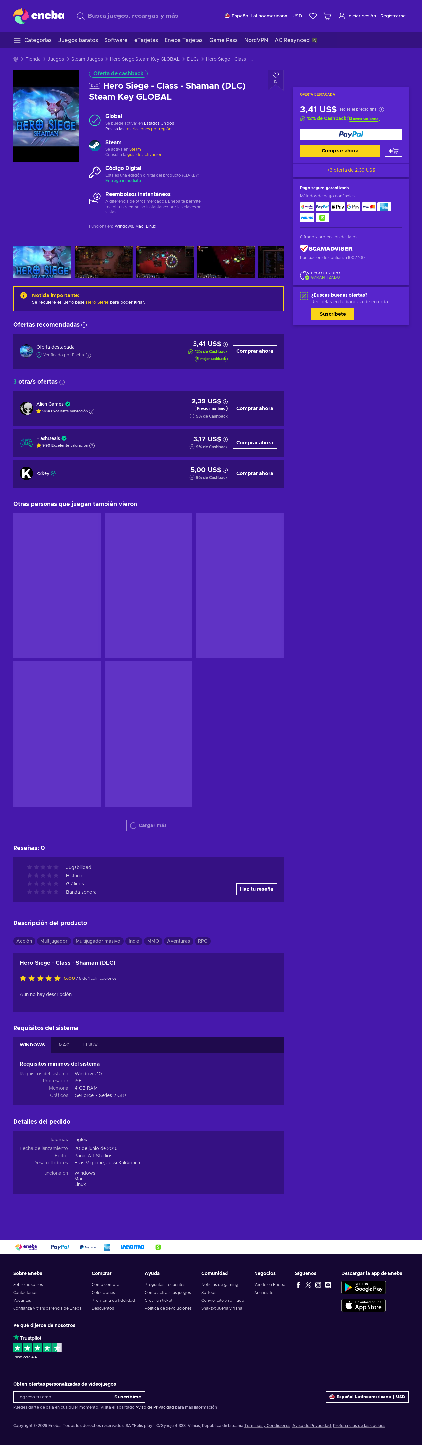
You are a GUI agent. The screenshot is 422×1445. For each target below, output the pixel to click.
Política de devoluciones (168, 1308)
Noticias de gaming (219, 1285)
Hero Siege (97, 302)
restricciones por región (148, 129)
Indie (134, 941)
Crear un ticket (158, 1300)
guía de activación (144, 155)
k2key (42, 473)
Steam (135, 149)
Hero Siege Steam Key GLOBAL (145, 59)
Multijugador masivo (98, 941)
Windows (85, 1173)
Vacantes (22, 1300)
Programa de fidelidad (113, 1300)
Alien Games (50, 404)
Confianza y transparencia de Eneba (47, 1308)
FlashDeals (48, 438)
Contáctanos (25, 1293)
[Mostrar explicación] (91, 411)
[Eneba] (38, 16)
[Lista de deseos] (313, 16)
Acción (24, 941)
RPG (202, 941)
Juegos (56, 59)
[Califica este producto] (42, 979)
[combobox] (144, 16)
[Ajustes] (263, 16)
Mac (79, 1179)
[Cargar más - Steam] (95, 146)
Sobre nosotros (28, 1285)
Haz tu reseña (256, 889)
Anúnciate (263, 1293)
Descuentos (103, 1308)
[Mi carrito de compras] (327, 16)
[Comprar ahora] (351, 134)
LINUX (90, 1045)
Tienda (33, 59)
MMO (153, 941)
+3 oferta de (351, 170)
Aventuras (178, 941)
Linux (80, 1184)
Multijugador (54, 941)
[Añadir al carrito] (393, 151)
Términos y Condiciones (267, 1426)
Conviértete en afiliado (222, 1300)
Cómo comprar (106, 1285)
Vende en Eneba (269, 1285)
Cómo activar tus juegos (168, 1293)
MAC (64, 1045)
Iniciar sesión (357, 16)
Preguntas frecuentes (165, 1285)
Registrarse (393, 16)
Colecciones (103, 1293)
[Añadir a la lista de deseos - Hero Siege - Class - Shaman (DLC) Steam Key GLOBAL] (276, 80)
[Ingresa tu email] (62, 1397)
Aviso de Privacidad (155, 1407)
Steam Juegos (87, 59)
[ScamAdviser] (326, 249)
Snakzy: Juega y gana (221, 1308)
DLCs (193, 59)
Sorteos (208, 1293)
